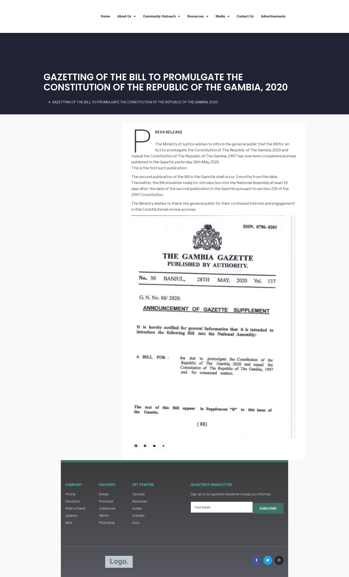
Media (222, 16)
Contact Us (245, 16)
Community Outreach (161, 16)
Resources (197, 16)
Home (105, 16)
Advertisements (273, 16)
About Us (126, 16)
